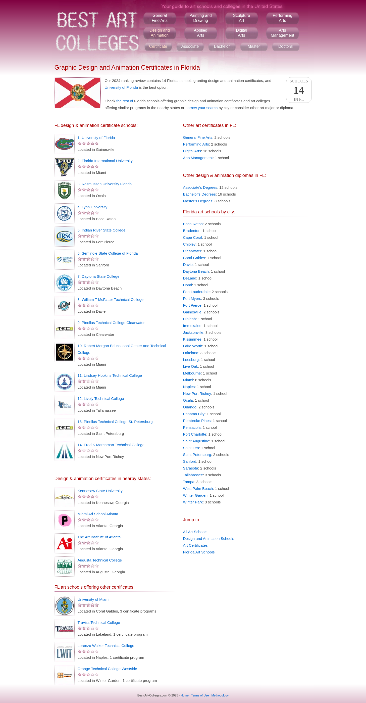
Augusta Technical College (100, 560)
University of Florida (121, 87)
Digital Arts (192, 151)
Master (254, 46)
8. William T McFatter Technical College (111, 299)
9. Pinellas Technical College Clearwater (111, 322)
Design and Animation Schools (208, 538)
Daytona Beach (196, 271)
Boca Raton (193, 224)
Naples (189, 387)
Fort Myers (192, 298)
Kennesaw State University (100, 491)
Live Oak (190, 366)
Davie (188, 264)
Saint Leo (191, 448)
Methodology (220, 695)
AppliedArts (200, 32)
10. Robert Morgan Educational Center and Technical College (122, 349)
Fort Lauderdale (196, 292)
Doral (187, 285)
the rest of (124, 101)
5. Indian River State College (102, 230)
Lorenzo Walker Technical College (106, 645)
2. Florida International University (105, 161)
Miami (188, 380)
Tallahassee (193, 475)
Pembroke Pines (197, 420)
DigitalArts (241, 32)
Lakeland (190, 353)
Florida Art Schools (199, 552)
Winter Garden (195, 495)
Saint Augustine (196, 441)
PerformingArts (282, 18)
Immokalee (192, 325)
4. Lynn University (93, 207)
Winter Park (193, 502)
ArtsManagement (282, 32)
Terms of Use (200, 695)
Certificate (158, 46)
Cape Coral (192, 237)
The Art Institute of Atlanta (99, 537)
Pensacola (192, 427)
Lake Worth (192, 346)
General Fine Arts (198, 137)
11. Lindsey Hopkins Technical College (110, 375)
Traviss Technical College (99, 622)
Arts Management (198, 158)
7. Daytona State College (99, 276)
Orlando (189, 407)
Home (185, 695)
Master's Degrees (198, 201)
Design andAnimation (159, 32)
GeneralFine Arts (160, 18)
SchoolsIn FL (298, 90)
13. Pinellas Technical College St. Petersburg (115, 421)
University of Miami (94, 599)
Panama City (194, 414)
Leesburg (191, 359)
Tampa (188, 482)
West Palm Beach (198, 488)
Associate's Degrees (200, 187)
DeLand (189, 278)
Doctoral (285, 46)
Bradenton (191, 230)
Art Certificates (195, 545)
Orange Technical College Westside (107, 669)
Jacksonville (193, 332)
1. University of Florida (96, 137)
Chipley (189, 244)
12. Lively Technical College (101, 398)
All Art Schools (195, 532)
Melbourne (192, 373)
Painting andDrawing (200, 18)
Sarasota (190, 468)
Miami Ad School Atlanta (98, 514)
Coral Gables (194, 258)
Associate (190, 46)
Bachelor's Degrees (199, 194)
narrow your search (201, 108)
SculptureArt (241, 18)
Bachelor (222, 46)
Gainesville (192, 312)
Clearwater (192, 251)
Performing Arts (196, 144)
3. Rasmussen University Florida (105, 184)
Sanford (189, 461)
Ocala (188, 400)
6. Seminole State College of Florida (108, 253)
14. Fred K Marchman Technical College (111, 445)
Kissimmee (192, 339)
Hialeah (189, 319)
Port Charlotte (194, 434)
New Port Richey (197, 393)
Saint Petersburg (197, 454)
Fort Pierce (192, 305)
